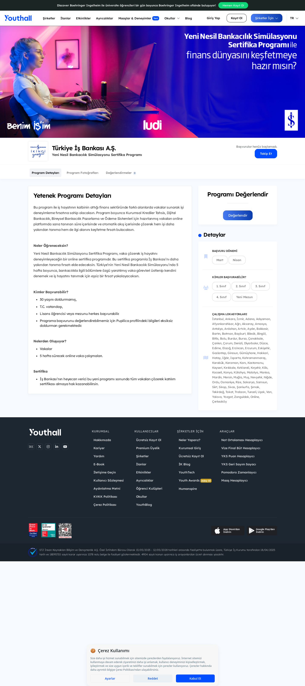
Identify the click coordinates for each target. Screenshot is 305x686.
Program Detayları (45, 173)
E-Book (99, 464)
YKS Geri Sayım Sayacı (238, 464)
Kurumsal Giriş (190, 448)
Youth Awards (195, 481)
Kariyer (99, 448)
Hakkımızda (102, 440)
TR (294, 18)
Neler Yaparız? (189, 440)
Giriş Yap (213, 18)
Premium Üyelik (148, 448)
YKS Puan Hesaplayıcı (238, 456)
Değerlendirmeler (121, 173)
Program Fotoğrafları (82, 173)
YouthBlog (144, 505)
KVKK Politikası (105, 497)
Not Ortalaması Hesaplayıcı (242, 440)
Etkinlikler (83, 18)
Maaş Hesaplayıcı (234, 480)
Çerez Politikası (105, 505)
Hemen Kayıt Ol (233, 5)
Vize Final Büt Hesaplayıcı (240, 448)
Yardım (99, 456)
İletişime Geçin (105, 472)
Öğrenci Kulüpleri (149, 488)
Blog (188, 18)
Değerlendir (237, 215)
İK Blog (184, 464)
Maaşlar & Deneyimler (138, 18)
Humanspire (188, 489)
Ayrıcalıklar (144, 480)
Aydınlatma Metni (107, 488)
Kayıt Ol (236, 18)
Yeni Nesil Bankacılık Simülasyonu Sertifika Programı (97, 155)
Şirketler (49, 18)
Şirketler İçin (266, 18)
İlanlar (65, 18)
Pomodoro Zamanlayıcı (238, 472)
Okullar (172, 18)
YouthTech (187, 472)
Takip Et (266, 154)
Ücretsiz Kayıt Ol (148, 440)
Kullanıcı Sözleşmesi (109, 480)
